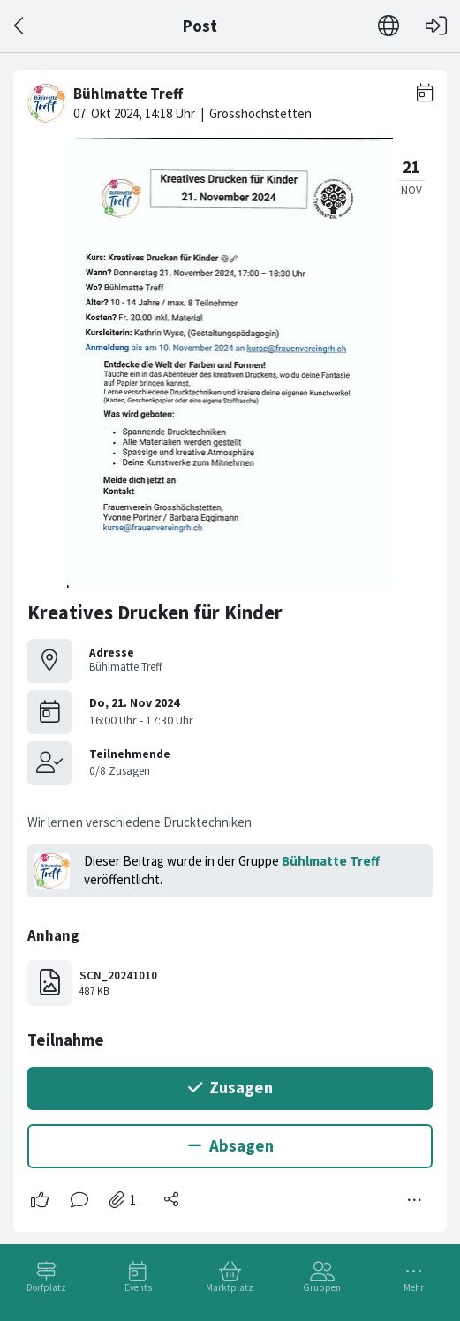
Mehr (413, 1287)
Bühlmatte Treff (331, 860)
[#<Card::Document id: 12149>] (230, 644)
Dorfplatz (46, 1287)
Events (138, 1287)
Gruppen (322, 1287)
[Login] (436, 26)
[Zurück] (20, 26)
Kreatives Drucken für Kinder (155, 612)
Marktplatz (229, 1287)
